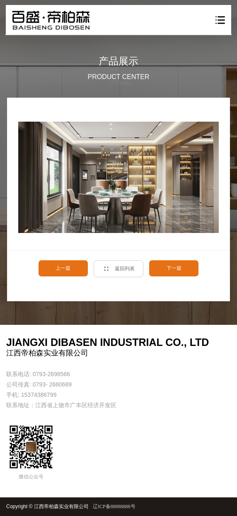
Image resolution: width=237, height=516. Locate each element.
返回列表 (125, 269)
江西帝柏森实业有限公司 (61, 506)
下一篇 (174, 268)
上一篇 (63, 268)
